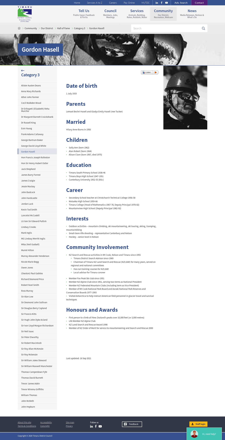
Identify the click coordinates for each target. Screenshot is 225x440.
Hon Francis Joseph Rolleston (35, 157)
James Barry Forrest (30, 174)
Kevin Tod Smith (29, 209)
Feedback (133, 424)
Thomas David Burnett (32, 377)
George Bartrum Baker (32, 140)
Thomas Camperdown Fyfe (34, 371)
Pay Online (129, 2)
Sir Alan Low (27, 296)
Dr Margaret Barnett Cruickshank (37, 116)
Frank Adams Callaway (32, 134)
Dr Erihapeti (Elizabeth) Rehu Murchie (35, 110)
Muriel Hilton (27, 250)
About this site (24, 422)
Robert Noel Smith (30, 284)
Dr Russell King (28, 122)
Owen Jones (27, 267)
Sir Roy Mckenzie (29, 354)
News (192, 13)
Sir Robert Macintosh (31, 342)
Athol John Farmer (30, 97)
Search (181, 2)
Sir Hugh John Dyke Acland (34, 319)
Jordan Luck (27, 203)
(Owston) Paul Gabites (32, 273)
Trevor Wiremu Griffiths (32, 389)
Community (163, 13)
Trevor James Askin (30, 383)
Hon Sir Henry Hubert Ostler (34, 163)
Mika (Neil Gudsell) (30, 244)
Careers (113, 2)
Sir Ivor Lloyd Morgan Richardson (37, 325)
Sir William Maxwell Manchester (36, 366)
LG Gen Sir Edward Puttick (33, 221)
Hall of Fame (63, 28)
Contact (197, 2)
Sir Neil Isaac (27, 331)
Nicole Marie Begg (30, 261)
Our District (47, 28)
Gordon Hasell (96, 28)
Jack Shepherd (28, 169)
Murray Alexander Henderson (35, 255)
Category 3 (79, 28)
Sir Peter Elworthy (30, 337)
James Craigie (28, 180)
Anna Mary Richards (31, 91)
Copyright (45, 425)
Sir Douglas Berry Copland (34, 308)
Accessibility (46, 422)
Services (137, 13)
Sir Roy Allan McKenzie (32, 348)
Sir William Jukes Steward (33, 360)
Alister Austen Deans (31, 85)
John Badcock (28, 192)
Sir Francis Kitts (28, 313)
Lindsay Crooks (28, 226)
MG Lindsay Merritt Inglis (33, 238)
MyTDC (146, 2)
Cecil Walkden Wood (31, 102)
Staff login (200, 424)
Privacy (69, 425)
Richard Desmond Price (32, 279)
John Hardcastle (29, 197)
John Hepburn (28, 406)
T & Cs (27, 425)
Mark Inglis (26, 232)
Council (110, 13)
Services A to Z (94, 2)
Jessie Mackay (28, 186)
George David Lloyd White (33, 145)
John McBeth (27, 400)
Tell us (84, 13)
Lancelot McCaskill (30, 215)
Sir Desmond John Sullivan (34, 302)
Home (77, 2)
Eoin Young (26, 128)
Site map (70, 422)
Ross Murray (27, 290)
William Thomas (29, 395)
